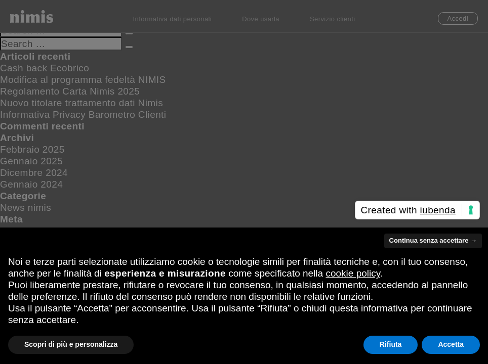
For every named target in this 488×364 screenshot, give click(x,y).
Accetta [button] (451, 344)
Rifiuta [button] (391, 344)
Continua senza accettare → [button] (433, 240)
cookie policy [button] (353, 273)
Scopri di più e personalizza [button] (70, 344)
